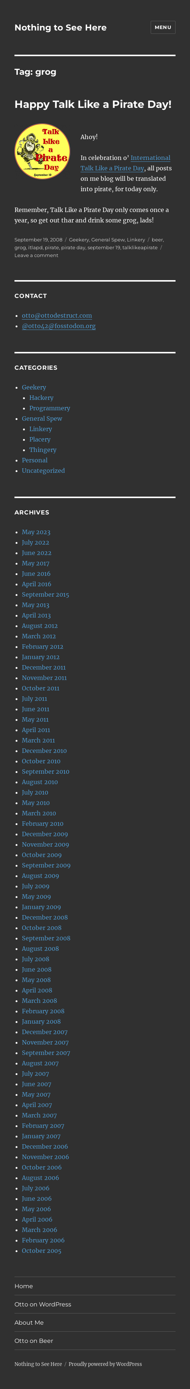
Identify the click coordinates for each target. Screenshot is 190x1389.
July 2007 (35, 1073)
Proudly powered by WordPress (105, 1364)
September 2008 (46, 938)
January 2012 (41, 657)
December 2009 (45, 834)
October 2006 (42, 1167)
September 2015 (45, 594)
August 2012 (40, 625)
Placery (39, 439)
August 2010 (40, 782)
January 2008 (41, 1021)
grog (20, 247)
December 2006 (45, 1146)
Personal (35, 460)
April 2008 (37, 990)
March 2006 (40, 1230)
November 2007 (45, 1042)
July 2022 (35, 542)
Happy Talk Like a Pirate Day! (92, 104)
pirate (52, 247)
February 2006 (43, 1240)
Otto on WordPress (42, 1304)
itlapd (35, 247)
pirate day (73, 247)
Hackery (41, 397)
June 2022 (37, 552)
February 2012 (42, 646)
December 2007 (45, 1032)
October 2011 (40, 688)
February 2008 (43, 1011)
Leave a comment (36, 255)
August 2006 (40, 1177)
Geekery (79, 240)
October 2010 (41, 761)
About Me (29, 1322)
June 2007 (36, 1084)
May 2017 (35, 563)
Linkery (136, 240)
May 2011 (35, 719)
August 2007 (40, 1063)
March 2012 (39, 636)
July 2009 (36, 886)
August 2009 (40, 875)
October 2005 (42, 1250)
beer (157, 240)
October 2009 (42, 855)
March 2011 (38, 740)
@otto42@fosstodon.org (59, 326)
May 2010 (36, 802)
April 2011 (36, 730)
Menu (163, 27)
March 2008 (39, 1000)
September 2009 (46, 865)
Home (23, 1286)
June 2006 (37, 1198)
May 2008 (36, 980)
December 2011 (44, 667)
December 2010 (44, 750)
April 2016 (37, 584)
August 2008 (40, 948)
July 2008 (35, 959)
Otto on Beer (33, 1340)
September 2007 (46, 1052)
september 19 (104, 247)
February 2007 (43, 1125)
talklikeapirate (140, 247)
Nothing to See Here (60, 27)
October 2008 (42, 927)
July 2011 (34, 698)
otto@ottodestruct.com (57, 315)
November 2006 (45, 1157)
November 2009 (45, 844)
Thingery (42, 449)
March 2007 (39, 1115)
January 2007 (41, 1136)
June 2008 (37, 969)
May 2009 (36, 896)
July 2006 (36, 1188)
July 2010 (35, 792)
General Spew (108, 240)
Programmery (49, 408)
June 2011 (35, 709)
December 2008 (45, 917)
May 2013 (35, 605)
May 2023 (36, 532)
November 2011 (44, 677)
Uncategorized (43, 470)
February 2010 (42, 823)
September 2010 (45, 771)
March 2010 (39, 813)
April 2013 (36, 615)
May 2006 (36, 1209)
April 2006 (37, 1219)
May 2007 (36, 1094)
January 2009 (41, 907)
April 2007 (37, 1105)
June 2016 (36, 573)
